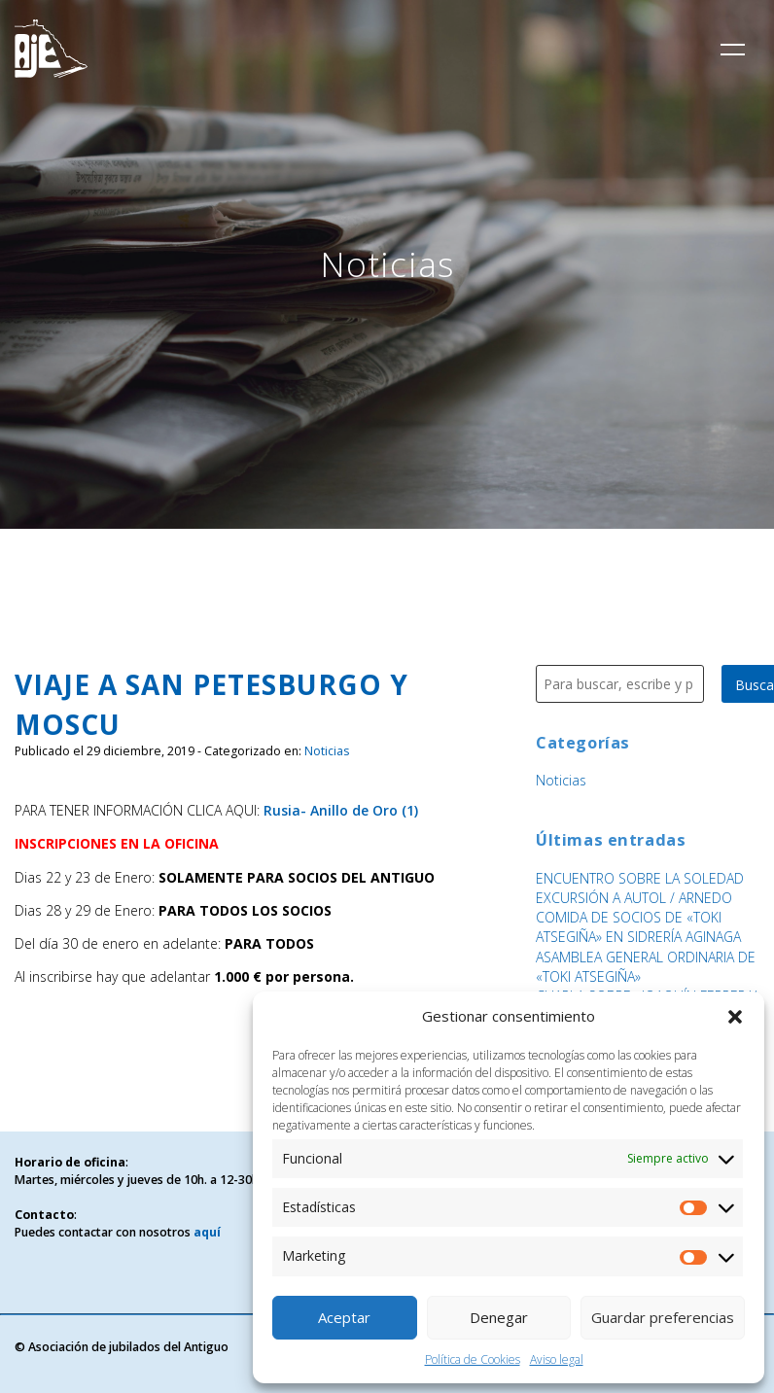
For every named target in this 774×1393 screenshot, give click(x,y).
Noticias (326, 751)
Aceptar (344, 1317)
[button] (735, 1017)
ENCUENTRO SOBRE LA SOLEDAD (640, 878)
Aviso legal (556, 1359)
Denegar (499, 1317)
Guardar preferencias (662, 1317)
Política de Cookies (472, 1359)
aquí (207, 1232)
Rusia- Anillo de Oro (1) (341, 810)
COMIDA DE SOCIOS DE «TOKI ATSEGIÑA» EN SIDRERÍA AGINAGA (638, 927)
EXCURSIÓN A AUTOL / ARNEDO (634, 897)
